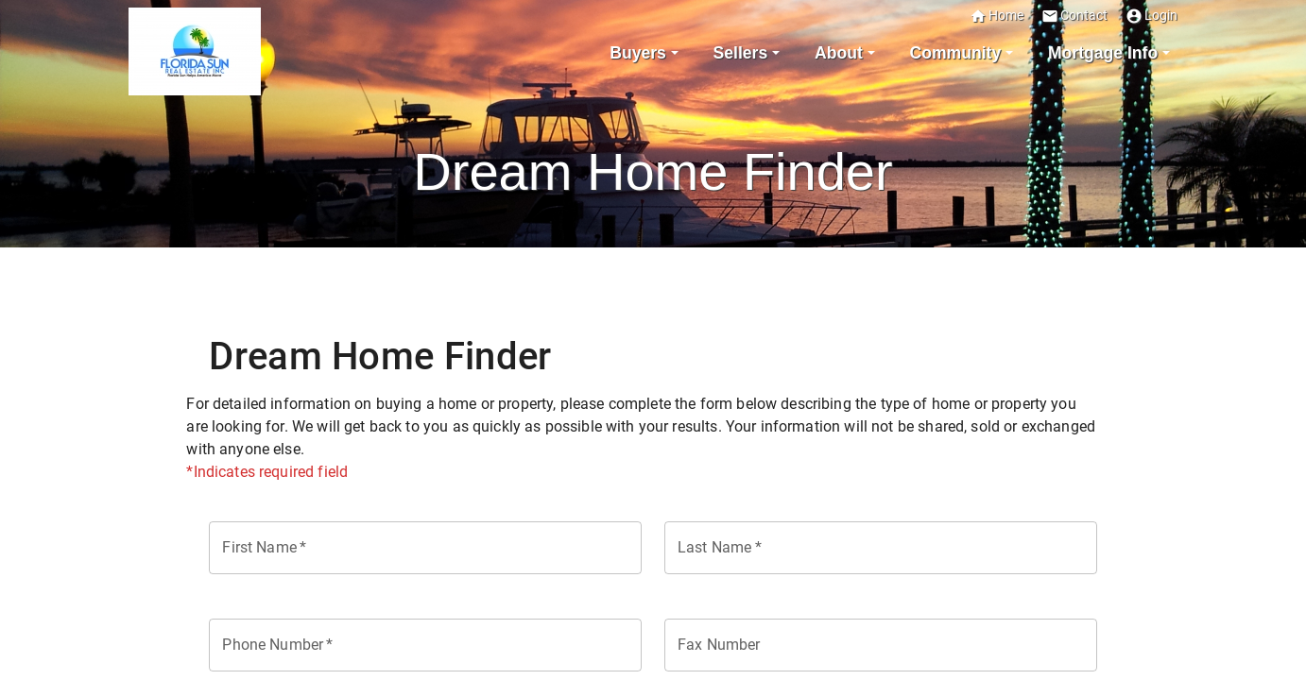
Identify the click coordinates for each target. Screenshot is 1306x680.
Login (1151, 16)
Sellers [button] (740, 52)
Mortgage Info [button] (1103, 52)
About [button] (839, 52)
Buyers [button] (638, 52)
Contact (1074, 16)
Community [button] (955, 52)
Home (996, 16)
